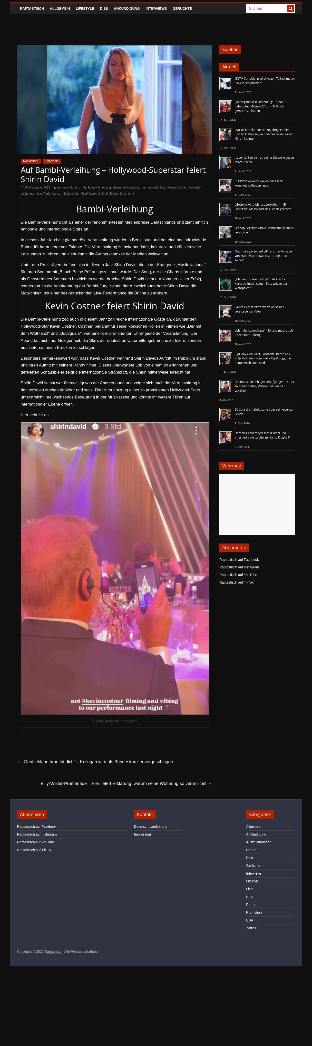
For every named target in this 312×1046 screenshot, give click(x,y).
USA (249, 920)
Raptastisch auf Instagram (239, 567)
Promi (250, 905)
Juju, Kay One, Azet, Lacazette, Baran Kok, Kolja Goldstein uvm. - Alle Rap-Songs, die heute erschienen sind (263, 358)
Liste (250, 889)
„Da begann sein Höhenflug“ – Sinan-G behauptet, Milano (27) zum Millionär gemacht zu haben (261, 106)
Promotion (254, 912)
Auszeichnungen (259, 842)
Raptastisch (32, 8)
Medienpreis (70, 193)
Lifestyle (85, 8)
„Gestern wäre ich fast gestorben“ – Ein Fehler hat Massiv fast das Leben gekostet (263, 206)
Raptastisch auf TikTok (236, 582)
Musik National (90, 193)
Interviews (156, 8)
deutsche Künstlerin (126, 187)
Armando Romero (68, 187)
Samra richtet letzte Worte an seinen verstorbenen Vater (259, 309)
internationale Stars (153, 187)
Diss (104, 8)
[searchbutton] (290, 8)
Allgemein (60, 8)
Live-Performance (48, 193)
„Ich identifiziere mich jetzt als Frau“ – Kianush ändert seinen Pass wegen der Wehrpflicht (261, 283)
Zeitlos (251, 928)
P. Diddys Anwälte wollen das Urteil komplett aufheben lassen (259, 183)
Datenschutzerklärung (150, 826)
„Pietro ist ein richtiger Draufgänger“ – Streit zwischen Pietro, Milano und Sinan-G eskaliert (264, 386)
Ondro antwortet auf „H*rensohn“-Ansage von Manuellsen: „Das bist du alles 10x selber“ (263, 255)
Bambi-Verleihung (99, 187)
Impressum (142, 834)
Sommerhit (127, 193)
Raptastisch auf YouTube (238, 575)
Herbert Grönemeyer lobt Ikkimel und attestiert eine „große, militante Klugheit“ (262, 435)
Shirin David (110, 193)
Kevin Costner (177, 187)
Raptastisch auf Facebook (239, 560)
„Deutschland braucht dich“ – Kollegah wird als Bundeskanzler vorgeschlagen (95, 761)
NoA (249, 897)
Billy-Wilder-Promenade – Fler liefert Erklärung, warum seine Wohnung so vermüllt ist (126, 783)
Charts (251, 850)
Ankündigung (127, 8)
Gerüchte (182, 8)
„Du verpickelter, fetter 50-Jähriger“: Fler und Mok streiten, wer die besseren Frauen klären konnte (264, 134)
